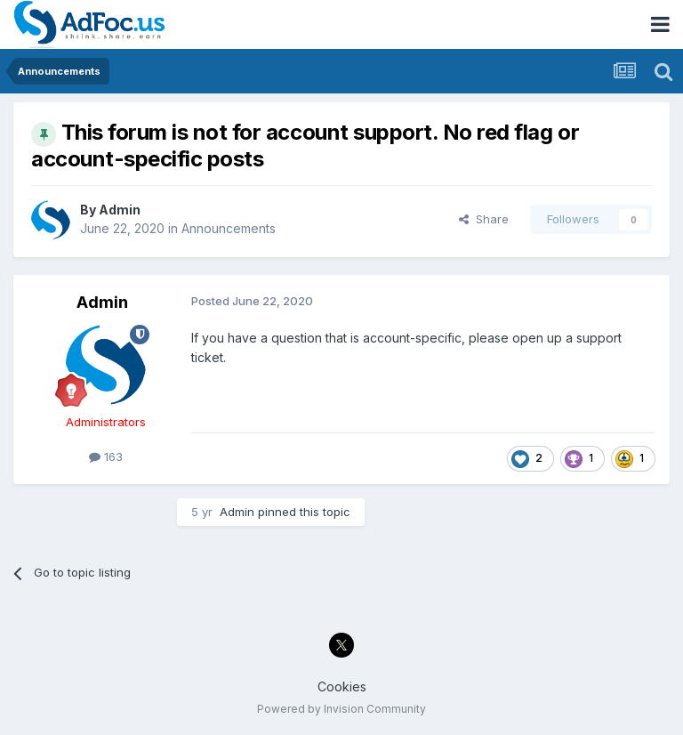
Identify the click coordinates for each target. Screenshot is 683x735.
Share (484, 219)
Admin (120, 209)
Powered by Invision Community (341, 708)
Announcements (228, 228)
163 (106, 456)
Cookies (341, 686)
